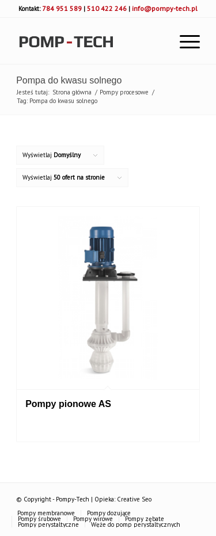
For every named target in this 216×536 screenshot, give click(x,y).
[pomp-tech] (89, 41)
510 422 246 (107, 8)
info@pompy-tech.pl (165, 8)
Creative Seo (134, 499)
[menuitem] (184, 41)
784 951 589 (62, 8)
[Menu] (184, 41)
